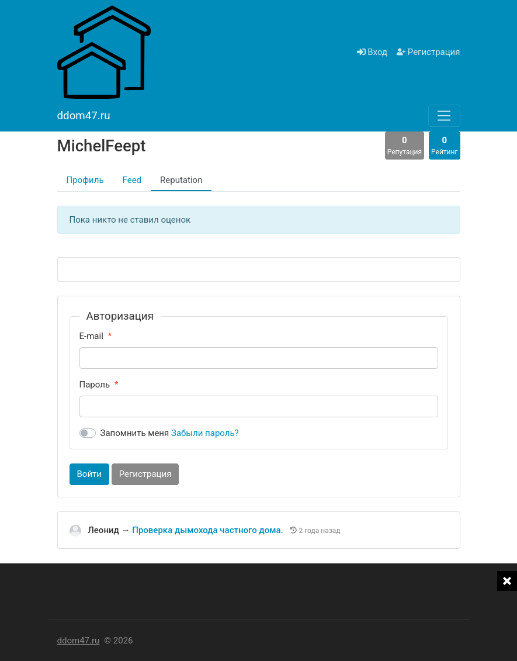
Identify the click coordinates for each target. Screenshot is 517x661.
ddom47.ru (78, 640)
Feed (132, 180)
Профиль (85, 180)
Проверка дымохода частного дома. (208, 530)
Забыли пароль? (205, 433)
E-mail (91, 336)
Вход (372, 52)
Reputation (181, 180)
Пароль (94, 384)
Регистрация (428, 52)
